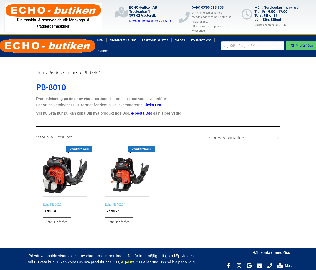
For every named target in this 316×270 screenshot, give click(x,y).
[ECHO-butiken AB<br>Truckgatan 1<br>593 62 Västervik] (121, 12)
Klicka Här (152, 105)
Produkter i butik (123, 40)
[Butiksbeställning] (243, 138)
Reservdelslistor (155, 40)
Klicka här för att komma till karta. (150, 20)
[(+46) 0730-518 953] (184, 17)
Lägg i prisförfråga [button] (56, 221)
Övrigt (103, 51)
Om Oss (180, 40)
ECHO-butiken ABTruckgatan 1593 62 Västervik (143, 11)
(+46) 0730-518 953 (208, 7)
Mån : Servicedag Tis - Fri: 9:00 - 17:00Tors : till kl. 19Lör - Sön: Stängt (276, 13)
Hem (100, 40)
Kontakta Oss (201, 40)
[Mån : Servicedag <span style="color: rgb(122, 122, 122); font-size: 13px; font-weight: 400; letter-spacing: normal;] (246, 14)
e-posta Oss (141, 113)
